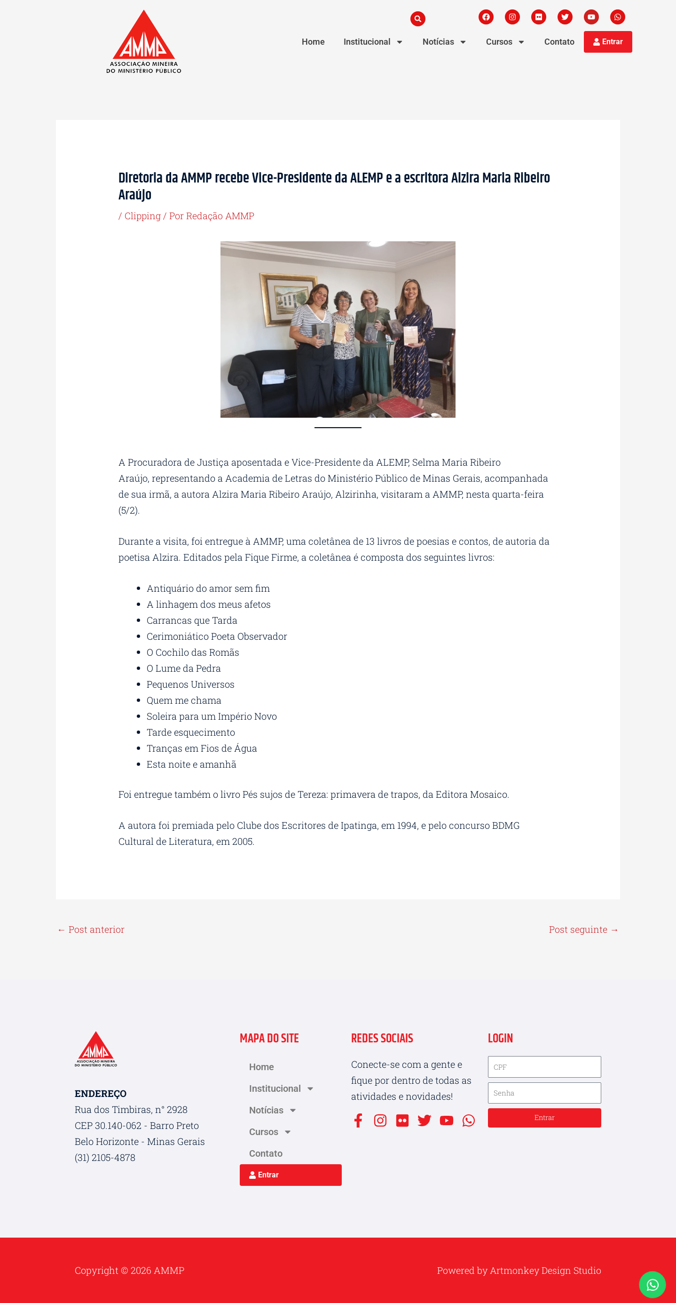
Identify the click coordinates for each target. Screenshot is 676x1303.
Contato (559, 42)
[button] (417, 18)
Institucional (374, 42)
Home (313, 42)
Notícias (445, 42)
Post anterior (91, 929)
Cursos (506, 42)
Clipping (143, 215)
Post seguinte (584, 929)
